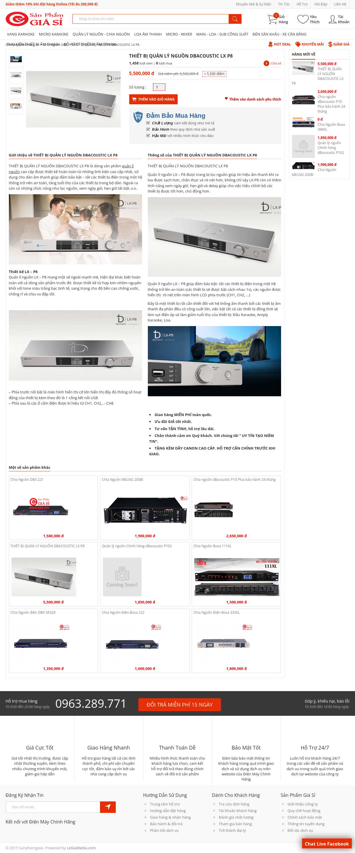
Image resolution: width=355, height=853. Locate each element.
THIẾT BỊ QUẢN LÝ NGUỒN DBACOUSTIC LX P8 (48, 546)
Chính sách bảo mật (305, 817)
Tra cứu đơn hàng (234, 804)
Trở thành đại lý (232, 830)
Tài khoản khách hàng (238, 810)
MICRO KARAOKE (53, 34)
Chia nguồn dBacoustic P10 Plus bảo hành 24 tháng (234, 479)
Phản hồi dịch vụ (164, 830)
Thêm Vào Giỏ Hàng (153, 99)
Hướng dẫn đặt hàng (168, 810)
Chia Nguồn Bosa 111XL (212, 546)
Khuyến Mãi (309, 44)
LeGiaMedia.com (81, 847)
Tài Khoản (344, 19)
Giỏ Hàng (283, 19)
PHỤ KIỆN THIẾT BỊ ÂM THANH (33, 44)
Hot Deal (279, 44)
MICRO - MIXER (179, 34)
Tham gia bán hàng (235, 823)
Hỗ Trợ (302, 4)
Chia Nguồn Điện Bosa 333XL (216, 612)
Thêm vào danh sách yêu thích (253, 98)
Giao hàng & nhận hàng (170, 817)
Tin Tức (284, 4)
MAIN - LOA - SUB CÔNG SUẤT (222, 34)
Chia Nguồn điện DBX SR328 (33, 612)
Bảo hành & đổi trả (166, 823)
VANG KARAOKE (21, 34)
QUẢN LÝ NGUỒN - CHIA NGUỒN (101, 34)
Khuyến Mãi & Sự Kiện (253, 4)
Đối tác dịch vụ (300, 830)
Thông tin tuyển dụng (306, 823)
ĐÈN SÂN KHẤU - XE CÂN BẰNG (280, 34)
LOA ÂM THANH (148, 34)
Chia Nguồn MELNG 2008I (122, 479)
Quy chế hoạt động (304, 810)
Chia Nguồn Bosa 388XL (331, 127)
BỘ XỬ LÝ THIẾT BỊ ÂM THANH (90, 44)
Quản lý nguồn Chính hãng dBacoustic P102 (137, 546)
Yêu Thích (315, 19)
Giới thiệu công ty (303, 804)
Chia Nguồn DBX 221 (27, 479)
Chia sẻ (272, 63)
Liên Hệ (340, 4)
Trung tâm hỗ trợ (165, 804)
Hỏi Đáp (320, 4)
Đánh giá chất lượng (236, 817)
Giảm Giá (338, 44)
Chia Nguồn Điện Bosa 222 (123, 612)
